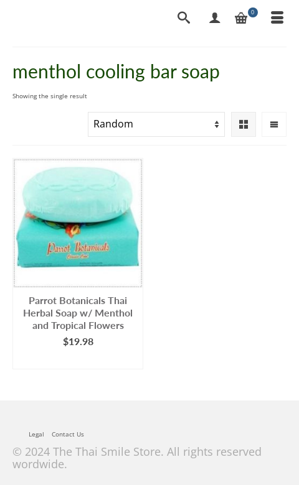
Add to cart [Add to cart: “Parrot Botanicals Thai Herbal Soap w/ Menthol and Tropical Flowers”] (78, 360)
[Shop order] (156, 124)
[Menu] (277, 18)
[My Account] (214, 18)
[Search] (183, 18)
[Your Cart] (246, 18)
